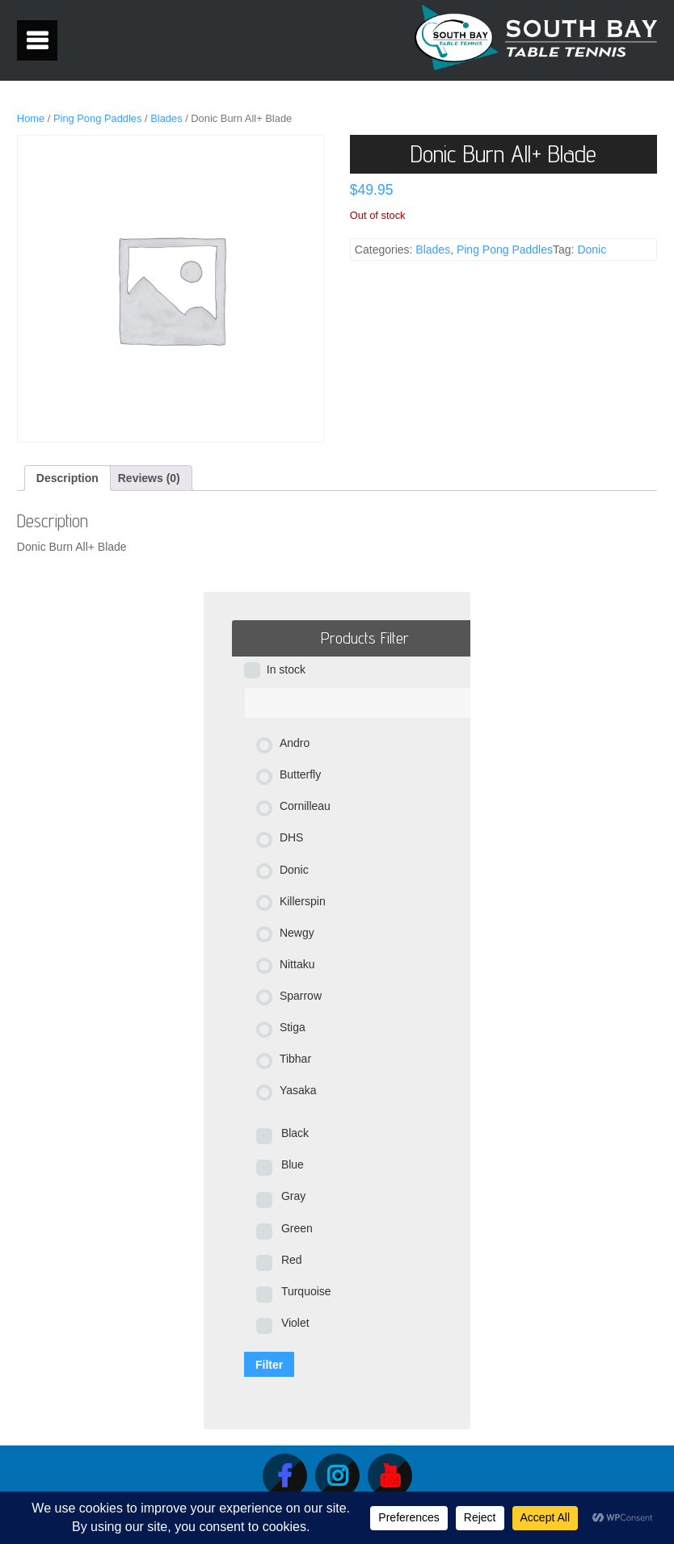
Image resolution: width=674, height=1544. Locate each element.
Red (291, 1259)
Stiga (292, 1027)
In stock (286, 669)
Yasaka (298, 1090)
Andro (295, 742)
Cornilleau (305, 805)
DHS (292, 837)
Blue (292, 1164)
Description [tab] (67, 478)
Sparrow (301, 995)
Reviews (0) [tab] (149, 478)
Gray (293, 1195)
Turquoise (306, 1291)
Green (297, 1228)
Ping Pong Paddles (97, 118)
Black (295, 1133)
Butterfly (300, 774)
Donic (591, 249)
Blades (166, 118)
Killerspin (303, 901)
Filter (269, 1364)
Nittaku (297, 964)
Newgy (297, 932)
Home (30, 118)
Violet (295, 1322)
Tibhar (295, 1058)
